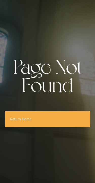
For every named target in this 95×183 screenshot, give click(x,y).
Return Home (20, 119)
